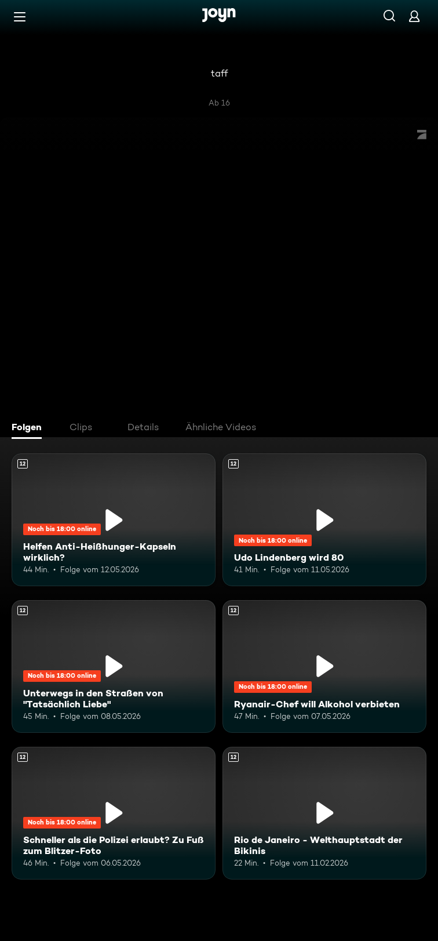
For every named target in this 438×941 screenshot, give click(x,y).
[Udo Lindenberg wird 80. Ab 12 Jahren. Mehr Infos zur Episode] (324, 519)
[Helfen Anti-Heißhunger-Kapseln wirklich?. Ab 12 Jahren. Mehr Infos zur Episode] (114, 519)
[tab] (29, 428)
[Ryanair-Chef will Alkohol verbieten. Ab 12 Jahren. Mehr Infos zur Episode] (324, 666)
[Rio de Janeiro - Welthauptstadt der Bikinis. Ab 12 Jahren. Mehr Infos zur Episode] (324, 813)
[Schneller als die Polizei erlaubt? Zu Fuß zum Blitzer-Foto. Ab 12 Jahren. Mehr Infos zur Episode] (114, 813)
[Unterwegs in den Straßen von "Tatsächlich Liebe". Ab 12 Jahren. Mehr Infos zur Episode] (114, 666)
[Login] (414, 16)
